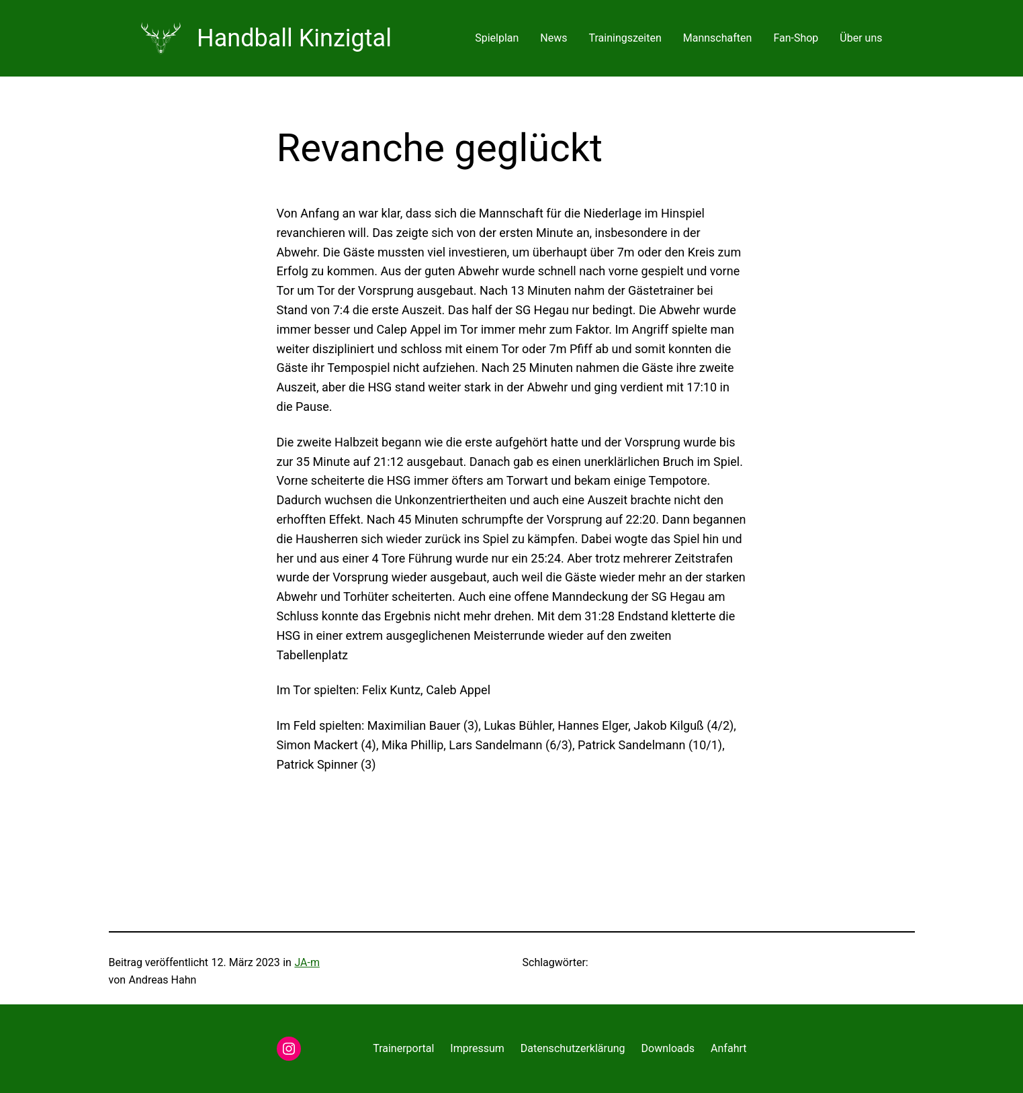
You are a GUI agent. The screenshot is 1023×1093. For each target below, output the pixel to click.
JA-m (307, 962)
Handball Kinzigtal (294, 38)
